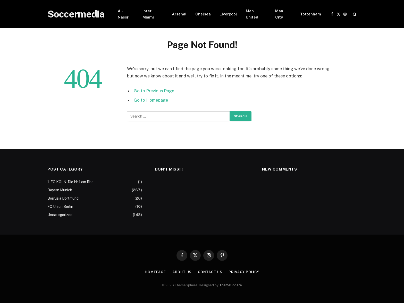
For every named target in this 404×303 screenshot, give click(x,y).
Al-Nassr (123, 14)
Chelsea (203, 14)
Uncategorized (59, 215)
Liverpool (228, 14)
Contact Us (210, 272)
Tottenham (310, 14)
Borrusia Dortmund (63, 198)
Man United (252, 14)
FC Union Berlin (60, 206)
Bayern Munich (59, 190)
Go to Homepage (151, 100)
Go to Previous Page (154, 90)
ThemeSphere (230, 285)
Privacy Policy (244, 272)
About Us (181, 272)
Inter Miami (148, 14)
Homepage (155, 272)
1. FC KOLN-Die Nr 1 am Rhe (70, 182)
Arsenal (179, 14)
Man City (279, 14)
